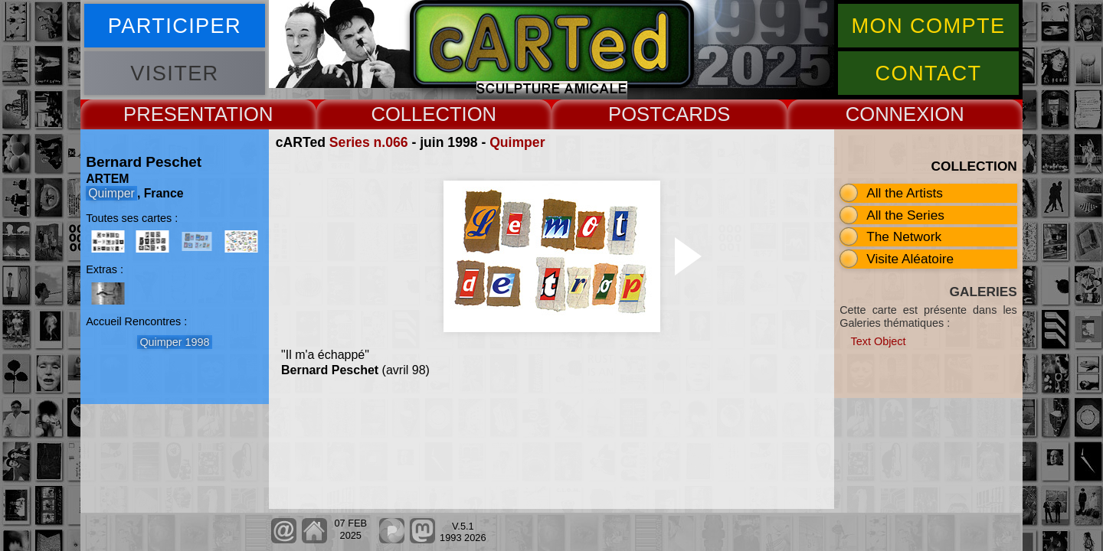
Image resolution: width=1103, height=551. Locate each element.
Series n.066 (368, 142)
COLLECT (416, 114)
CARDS (696, 114)
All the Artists (904, 193)
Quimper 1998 (174, 342)
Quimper (517, 142)
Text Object (878, 341)
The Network (903, 236)
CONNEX (888, 114)
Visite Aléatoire (910, 258)
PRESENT (168, 114)
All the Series (905, 215)
